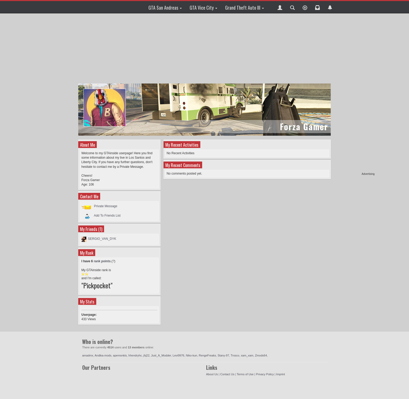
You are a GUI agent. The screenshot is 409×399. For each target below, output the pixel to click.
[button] (280, 7)
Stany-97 (223, 355)
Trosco (235, 355)
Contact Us (227, 374)
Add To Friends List (107, 215)
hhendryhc (135, 355)
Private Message (105, 206)
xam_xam (247, 355)
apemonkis (120, 355)
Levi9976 (178, 355)
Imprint (280, 374)
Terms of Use (245, 374)
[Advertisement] (354, 94)
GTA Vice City (203, 7)
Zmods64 (261, 355)
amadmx (87, 355)
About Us (212, 374)
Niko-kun (191, 355)
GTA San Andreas (165, 7)
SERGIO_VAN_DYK (102, 239)
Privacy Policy (265, 374)
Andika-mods (103, 355)
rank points (102, 261)
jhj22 (146, 355)
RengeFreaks (207, 355)
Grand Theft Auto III (244, 7)
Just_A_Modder (161, 355)
